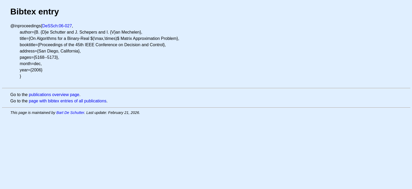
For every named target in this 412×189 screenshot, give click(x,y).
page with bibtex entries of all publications (67, 101)
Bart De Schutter (70, 113)
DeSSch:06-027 (57, 26)
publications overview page (54, 94)
